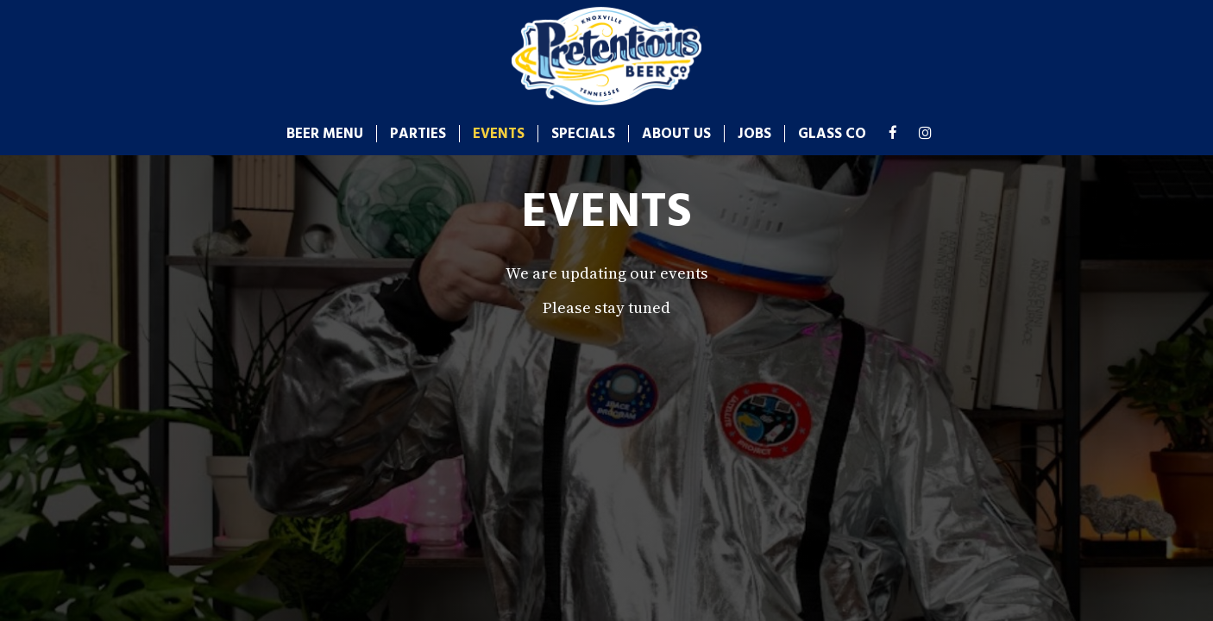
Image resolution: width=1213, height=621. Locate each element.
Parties (418, 133)
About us (676, 133)
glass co (832, 133)
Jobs (754, 133)
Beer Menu (324, 133)
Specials (583, 133)
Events (499, 133)
